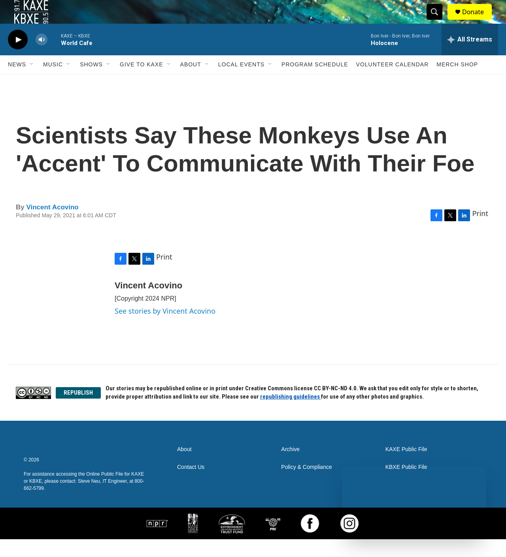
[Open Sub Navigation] (32, 82)
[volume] (41, 57)
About (190, 82)
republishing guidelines (290, 414)
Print (480, 231)
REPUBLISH (78, 410)
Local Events (241, 82)
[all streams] (470, 57)
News (17, 82)
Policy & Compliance (306, 485)
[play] (17, 57)
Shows (91, 82)
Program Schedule (314, 82)
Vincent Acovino (52, 225)
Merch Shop (457, 82)
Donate (478, 21)
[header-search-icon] (438, 21)
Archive (290, 467)
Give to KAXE (141, 82)
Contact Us (190, 485)
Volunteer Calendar (392, 82)
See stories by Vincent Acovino (165, 328)
